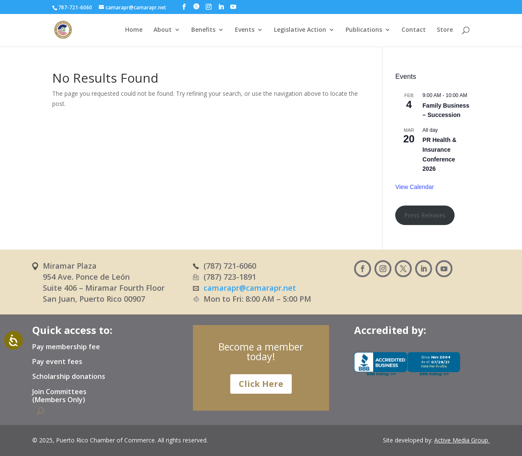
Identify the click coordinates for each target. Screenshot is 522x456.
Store (445, 30)
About (163, 30)
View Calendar (414, 187)
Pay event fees (57, 362)
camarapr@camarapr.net (250, 288)
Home (133, 30)
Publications (364, 30)
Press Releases (425, 215)
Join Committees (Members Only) (59, 396)
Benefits (203, 30)
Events (244, 30)
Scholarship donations (68, 377)
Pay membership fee (66, 347)
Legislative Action (300, 30)
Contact (414, 30)
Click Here (261, 383)
